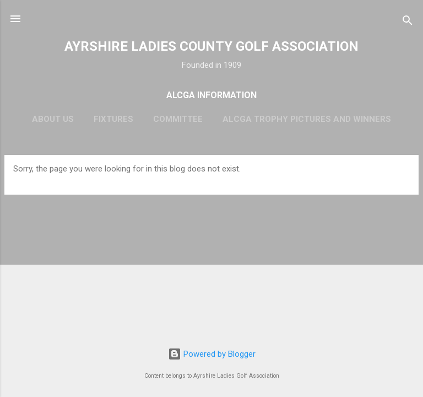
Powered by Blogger (212, 354)
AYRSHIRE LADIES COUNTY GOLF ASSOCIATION (211, 46)
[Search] (407, 22)
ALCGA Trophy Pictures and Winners (307, 119)
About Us (53, 119)
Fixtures (113, 119)
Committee (178, 119)
